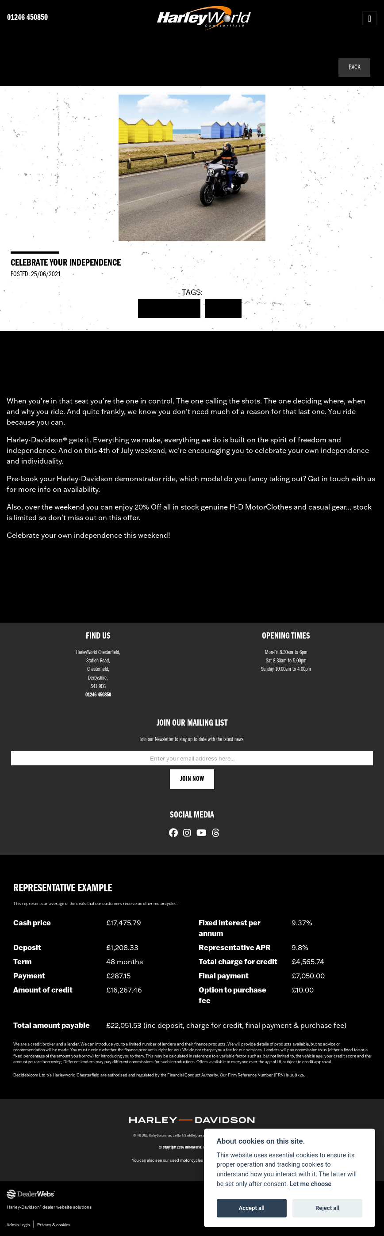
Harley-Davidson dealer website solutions (49, 1206)
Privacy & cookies (53, 1224)
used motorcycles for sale (194, 1160)
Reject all (327, 1208)
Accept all (252, 1208)
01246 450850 (27, 18)
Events (223, 308)
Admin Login (18, 1224)
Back (355, 67)
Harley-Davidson (169, 308)
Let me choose (311, 1184)
